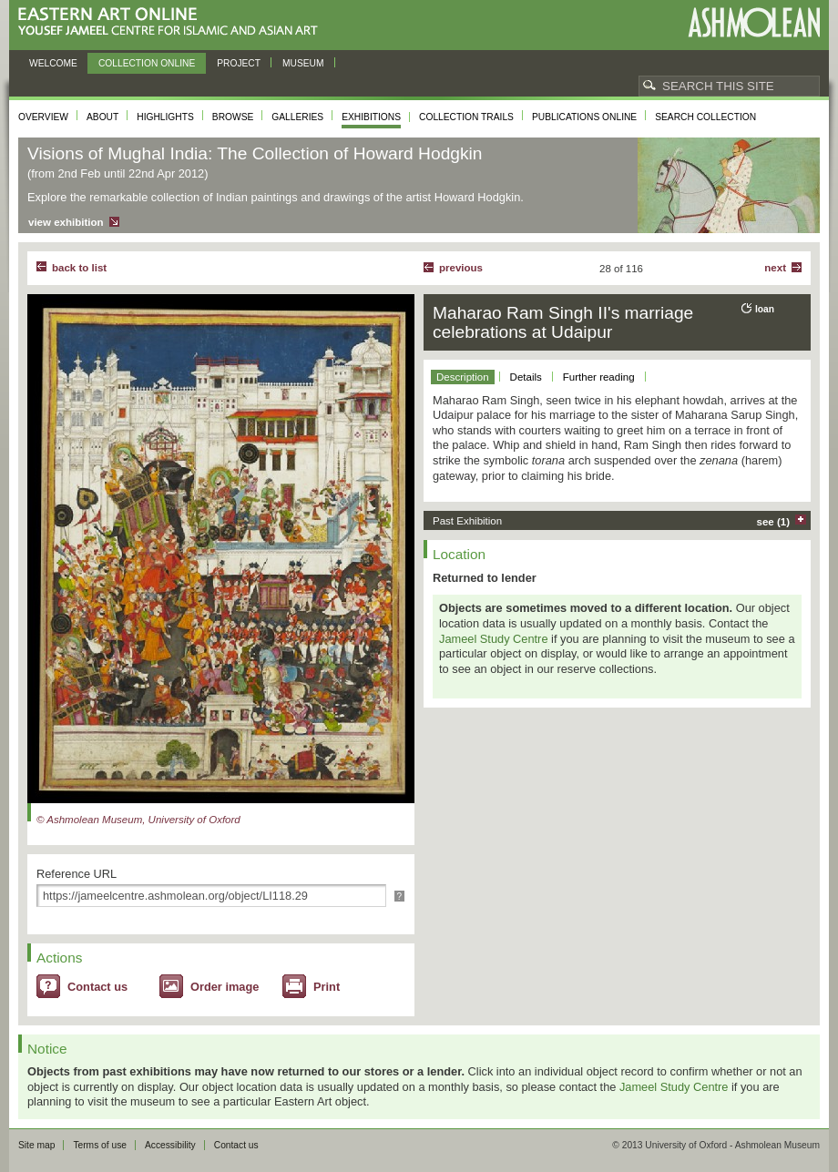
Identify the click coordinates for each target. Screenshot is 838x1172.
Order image (224, 987)
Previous (461, 267)
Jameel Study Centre (493, 639)
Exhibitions (371, 117)
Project (239, 63)
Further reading (599, 377)
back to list (79, 267)
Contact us (97, 987)
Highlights (165, 117)
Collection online (146, 63)
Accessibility (170, 1145)
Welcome (53, 63)
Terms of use (100, 1145)
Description (462, 377)
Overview (43, 117)
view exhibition (66, 222)
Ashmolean (754, 22)
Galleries (297, 117)
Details (526, 377)
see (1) (774, 521)
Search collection (705, 117)
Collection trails (466, 117)
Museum (303, 63)
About (102, 117)
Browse (233, 117)
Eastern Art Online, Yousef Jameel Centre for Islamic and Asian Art (172, 22)
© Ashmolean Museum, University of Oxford (138, 819)
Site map (36, 1145)
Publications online (584, 117)
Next (775, 267)
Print (326, 987)
